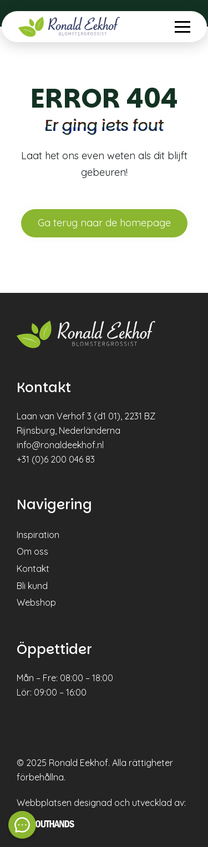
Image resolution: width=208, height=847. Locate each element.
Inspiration (38, 534)
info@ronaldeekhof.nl (60, 444)
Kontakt (33, 568)
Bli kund (32, 585)
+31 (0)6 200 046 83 (56, 459)
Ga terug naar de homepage (104, 222)
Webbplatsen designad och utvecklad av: (101, 802)
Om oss (32, 551)
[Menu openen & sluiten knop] (182, 26)
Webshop (36, 602)
